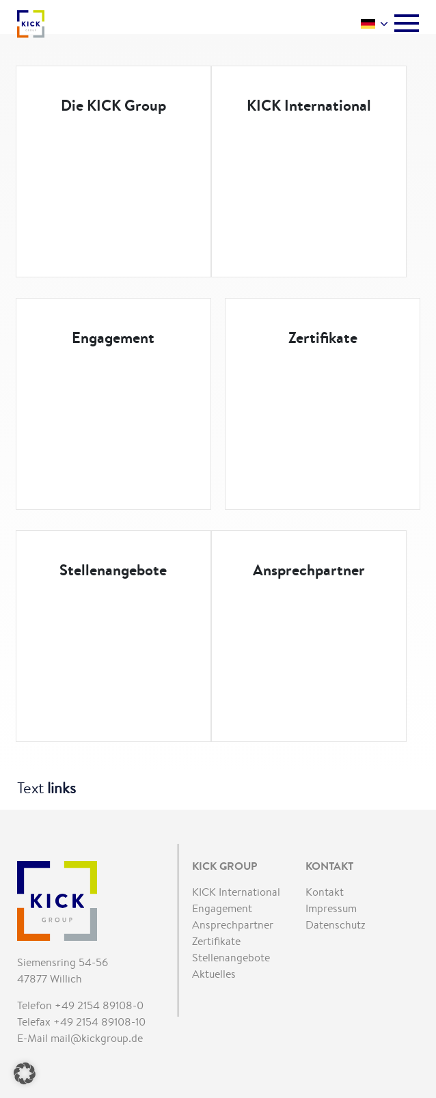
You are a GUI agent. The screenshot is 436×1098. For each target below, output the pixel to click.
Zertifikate (322, 337)
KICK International (309, 105)
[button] (24, 1073)
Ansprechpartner (309, 570)
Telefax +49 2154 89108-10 (81, 1022)
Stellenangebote (113, 570)
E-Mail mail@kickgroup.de (80, 1038)
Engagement (113, 337)
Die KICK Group (113, 105)
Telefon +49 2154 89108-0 (80, 1005)
